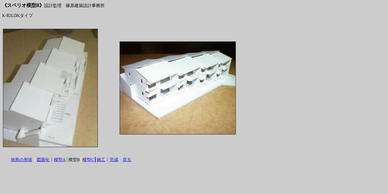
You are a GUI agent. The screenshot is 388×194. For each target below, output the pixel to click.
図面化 (43, 159)
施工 (101, 159)
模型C (88, 159)
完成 (114, 159)
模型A (60, 159)
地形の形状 (21, 159)
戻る (127, 159)
